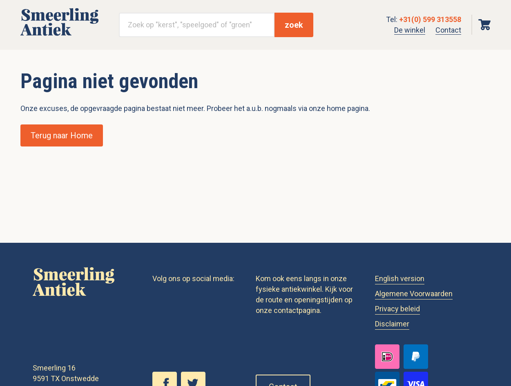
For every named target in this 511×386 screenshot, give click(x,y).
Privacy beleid (397, 308)
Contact (448, 30)
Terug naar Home (62, 135)
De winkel (409, 30)
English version (399, 278)
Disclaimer (392, 323)
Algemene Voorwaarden (414, 293)
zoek (294, 25)
